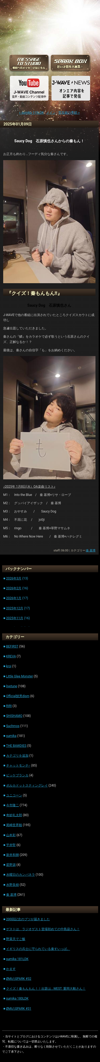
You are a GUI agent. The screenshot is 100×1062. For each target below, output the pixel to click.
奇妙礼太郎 (14, 815)
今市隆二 (12, 805)
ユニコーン (14, 795)
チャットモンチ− (18, 765)
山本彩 (11, 835)
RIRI (9, 706)
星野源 (11, 865)
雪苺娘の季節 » (69, 113)
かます (11, 969)
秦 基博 (90, 550)
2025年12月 (14, 608)
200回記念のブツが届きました (28, 919)
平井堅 (11, 845)
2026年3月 (14, 578)
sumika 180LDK (17, 998)
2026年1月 (14, 598)
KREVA (11, 656)
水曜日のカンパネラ (20, 875)
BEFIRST (12, 646)
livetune (11, 686)
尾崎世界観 (14, 825)
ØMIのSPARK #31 (18, 1008)
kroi (8, 666)
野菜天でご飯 (15, 939)
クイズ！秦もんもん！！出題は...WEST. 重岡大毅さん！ (46, 988)
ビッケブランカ (17, 775)
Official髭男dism (18, 696)
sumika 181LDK (17, 959)
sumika (11, 736)
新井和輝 (12, 855)
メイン (51, 113)
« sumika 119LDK (31, 113)
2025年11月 (14, 618)
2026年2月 (14, 588)
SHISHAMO (14, 716)
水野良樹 (12, 885)
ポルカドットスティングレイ (27, 785)
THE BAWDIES (16, 746)
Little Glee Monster (19, 676)
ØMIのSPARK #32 (18, 979)
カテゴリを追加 (17, 755)
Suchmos (12, 726)
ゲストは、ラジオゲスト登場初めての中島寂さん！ (43, 929)
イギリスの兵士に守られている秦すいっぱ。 (38, 949)
